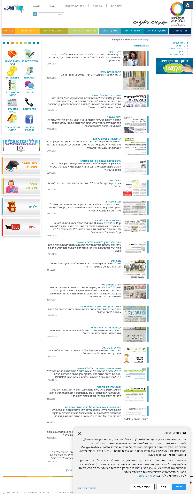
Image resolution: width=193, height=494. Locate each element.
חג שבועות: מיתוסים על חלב (107, 138)
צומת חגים (116, 260)
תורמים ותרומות (27, 30)
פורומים (30, 92)
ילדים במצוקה (114, 117)
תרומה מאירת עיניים (111, 72)
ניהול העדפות (142, 487)
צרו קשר (8, 30)
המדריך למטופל (110, 30)
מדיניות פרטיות (87, 488)
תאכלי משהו (115, 180)
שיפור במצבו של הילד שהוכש (106, 95)
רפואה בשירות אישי (54, 30)
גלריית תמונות (177, 54)
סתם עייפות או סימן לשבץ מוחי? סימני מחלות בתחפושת (93, 407)
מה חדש (180, 45)
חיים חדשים (115, 51)
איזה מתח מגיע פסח (111, 284)
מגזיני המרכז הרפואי (12, 93)
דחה (163, 487)
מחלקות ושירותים (156, 30)
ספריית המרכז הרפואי (12, 128)
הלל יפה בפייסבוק (29, 128)
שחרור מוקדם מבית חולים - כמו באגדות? (100, 161)
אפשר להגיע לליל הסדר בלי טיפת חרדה (100, 306)
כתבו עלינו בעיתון (12, 110)
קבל (179, 487)
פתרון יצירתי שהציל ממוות (108, 220)
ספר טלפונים (29, 109)
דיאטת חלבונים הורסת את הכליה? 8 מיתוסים (98, 368)
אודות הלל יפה (132, 30)
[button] (35, 14)
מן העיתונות (141, 45)
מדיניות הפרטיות (148, 475)
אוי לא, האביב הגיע (111, 347)
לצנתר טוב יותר (113, 201)
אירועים (181, 51)
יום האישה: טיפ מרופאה (109, 387)
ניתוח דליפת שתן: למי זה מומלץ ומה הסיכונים (98, 242)
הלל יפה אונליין (177, 48)
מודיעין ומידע (180, 30)
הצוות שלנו (29, 77)
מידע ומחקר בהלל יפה (83, 30)
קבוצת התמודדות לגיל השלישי (105, 327)
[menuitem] (116, 6)
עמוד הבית (179, 42)
